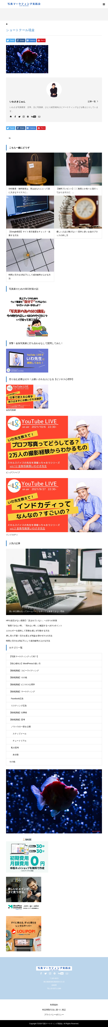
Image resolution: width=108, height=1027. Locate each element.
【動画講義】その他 (18, 677)
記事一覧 (92, 101)
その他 (12, 762)
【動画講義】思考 (17, 719)
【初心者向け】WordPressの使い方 (25, 663)
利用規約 (54, 1005)
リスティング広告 (19, 705)
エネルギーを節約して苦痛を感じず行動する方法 (27, 631)
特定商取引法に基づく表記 (54, 1010)
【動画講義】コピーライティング (24, 670)
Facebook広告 (17, 698)
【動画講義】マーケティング (22, 691)
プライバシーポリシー (54, 1014)
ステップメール (19, 734)
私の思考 (15, 747)
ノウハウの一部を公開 (21, 726)
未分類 (16, 755)
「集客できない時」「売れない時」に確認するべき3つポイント (34, 625)
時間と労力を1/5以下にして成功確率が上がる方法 (28, 641)
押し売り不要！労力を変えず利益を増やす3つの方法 (29, 636)
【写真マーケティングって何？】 (24, 656)
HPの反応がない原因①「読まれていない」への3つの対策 (31, 620)
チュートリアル (19, 741)
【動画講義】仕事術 (18, 712)
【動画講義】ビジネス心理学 (22, 684)
